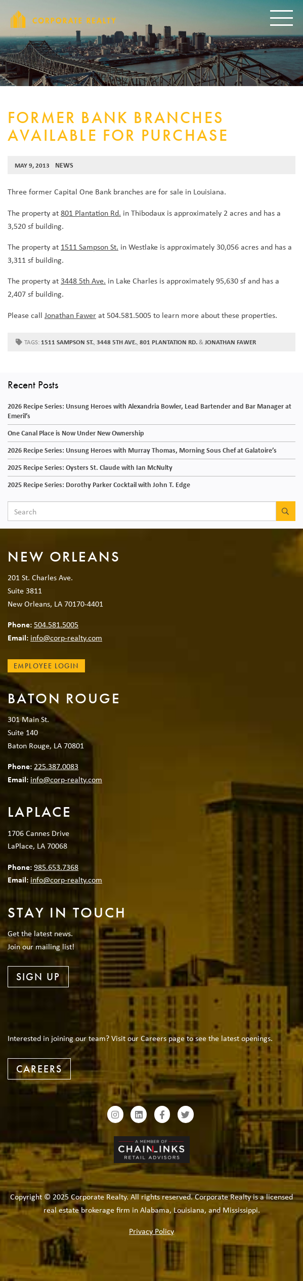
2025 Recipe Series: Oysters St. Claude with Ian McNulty (90, 467)
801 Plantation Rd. (91, 212)
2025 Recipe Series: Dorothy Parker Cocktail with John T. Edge (99, 484)
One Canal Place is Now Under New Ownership (76, 432)
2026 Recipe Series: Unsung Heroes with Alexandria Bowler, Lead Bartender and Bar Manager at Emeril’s (149, 410)
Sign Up (38, 976)
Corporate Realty (63, 19)
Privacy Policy (151, 1230)
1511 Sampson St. (89, 246)
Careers (39, 1068)
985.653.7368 (56, 866)
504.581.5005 (56, 624)
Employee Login (46, 665)
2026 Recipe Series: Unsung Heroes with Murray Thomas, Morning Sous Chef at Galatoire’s (142, 450)
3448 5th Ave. (83, 280)
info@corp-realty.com (66, 637)
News (64, 165)
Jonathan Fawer (70, 315)
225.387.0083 (56, 766)
